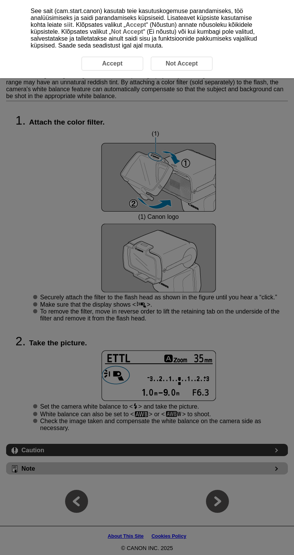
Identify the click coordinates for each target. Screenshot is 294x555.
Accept (136, 24)
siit (68, 24)
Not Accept (127, 31)
